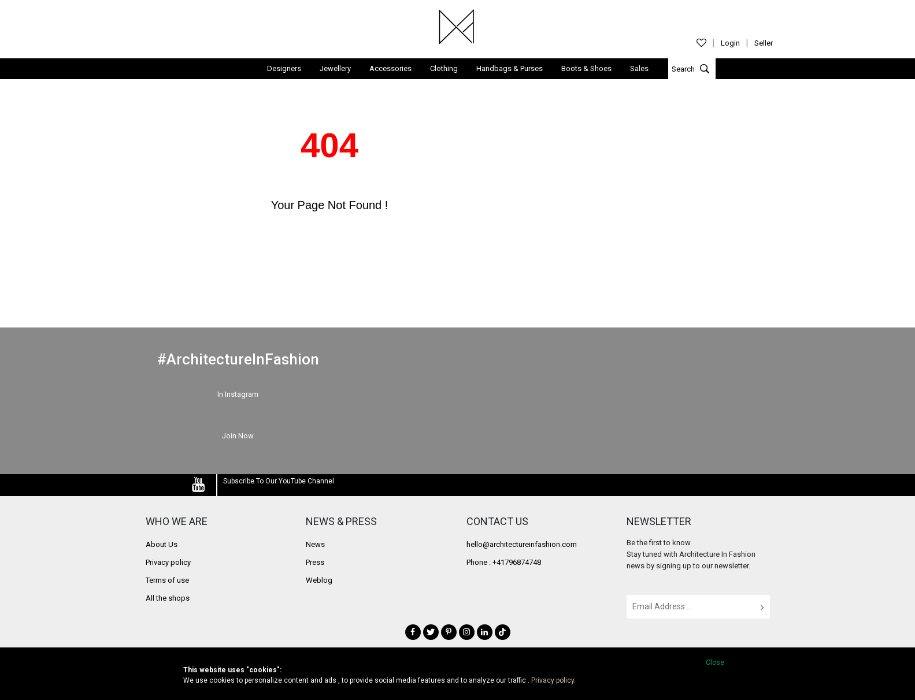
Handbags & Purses (509, 68)
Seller (763, 43)
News (315, 543)
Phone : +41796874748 (503, 561)
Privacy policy (168, 561)
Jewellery (335, 68)
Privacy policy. (553, 680)
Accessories (390, 68)
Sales (639, 68)
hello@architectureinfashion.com (521, 543)
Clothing (444, 68)
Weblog (319, 579)
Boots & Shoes (586, 68)
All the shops (168, 597)
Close (715, 662)
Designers (284, 68)
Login (730, 43)
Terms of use (167, 579)
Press (315, 561)
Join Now (238, 435)
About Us (161, 543)
